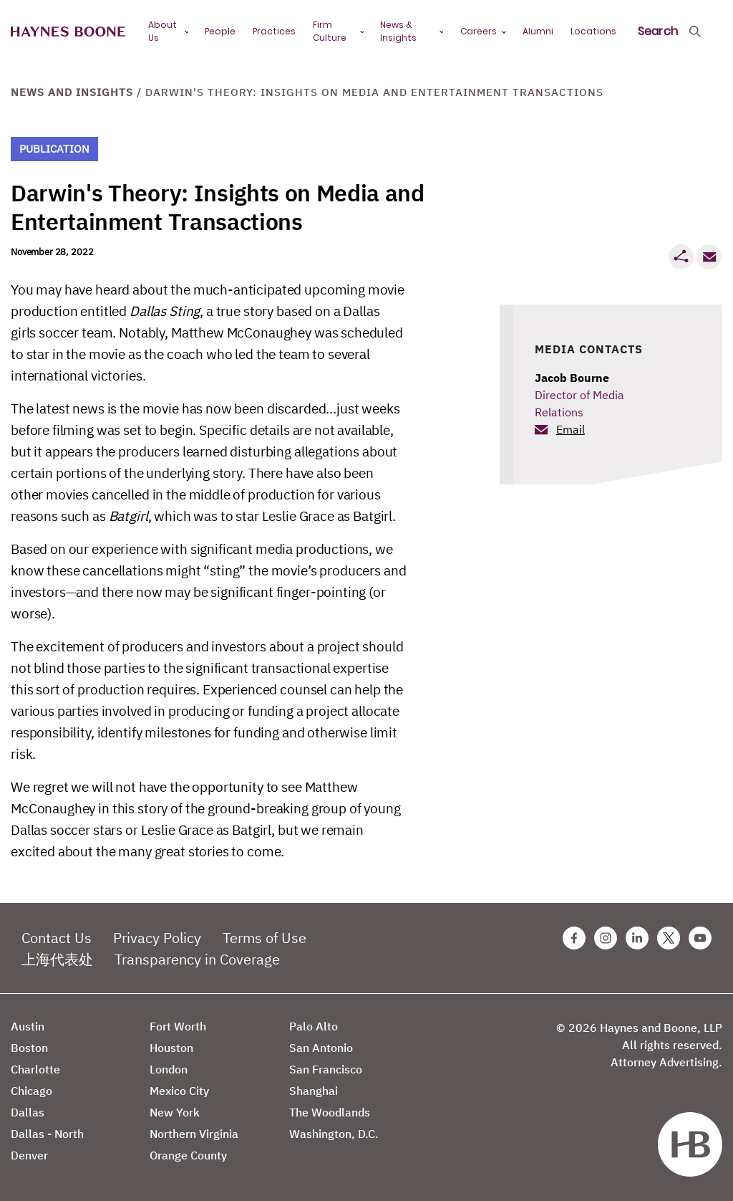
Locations (593, 31)
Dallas (27, 1112)
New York (175, 1112)
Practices (274, 31)
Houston (171, 1047)
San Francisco (325, 1069)
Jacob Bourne (572, 377)
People (220, 31)
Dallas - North (47, 1133)
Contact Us (56, 937)
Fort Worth (178, 1026)
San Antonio (321, 1047)
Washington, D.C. (334, 1133)
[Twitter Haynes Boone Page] (668, 938)
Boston (29, 1047)
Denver (29, 1155)
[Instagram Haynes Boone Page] (605, 938)
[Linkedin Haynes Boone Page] (637, 938)
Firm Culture (329, 31)
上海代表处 (57, 959)
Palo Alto (313, 1026)
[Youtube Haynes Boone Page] (700, 938)
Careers (478, 31)
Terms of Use (264, 937)
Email (570, 429)
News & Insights (398, 31)
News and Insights (72, 92)
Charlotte (35, 1069)
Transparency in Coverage (197, 959)
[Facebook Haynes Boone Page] (574, 938)
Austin (27, 1026)
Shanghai (313, 1090)
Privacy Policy (157, 937)
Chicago (31, 1090)
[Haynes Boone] (68, 32)
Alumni (538, 31)
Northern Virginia (194, 1133)
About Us (162, 31)
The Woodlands (329, 1112)
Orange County (188, 1155)
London (169, 1069)
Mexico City (179, 1090)
